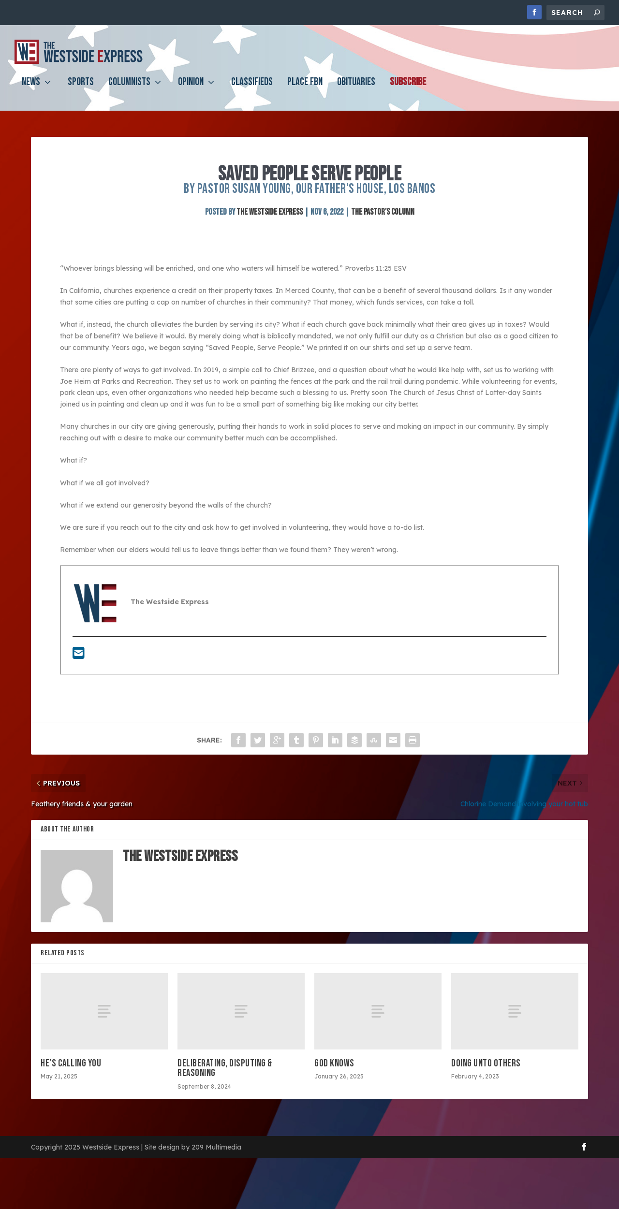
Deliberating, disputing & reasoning (224, 1068)
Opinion (191, 90)
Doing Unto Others (486, 1063)
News (31, 90)
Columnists (129, 90)
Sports (81, 90)
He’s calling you (71, 1063)
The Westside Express (269, 212)
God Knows (334, 1063)
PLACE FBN (305, 90)
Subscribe (408, 90)
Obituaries (356, 90)
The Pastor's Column (382, 212)
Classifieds (252, 90)
